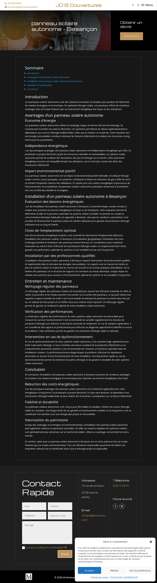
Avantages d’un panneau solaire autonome (48, 77)
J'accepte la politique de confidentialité (44, 547)
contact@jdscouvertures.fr (23, 7)
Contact (131, 36)
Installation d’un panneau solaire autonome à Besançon (54, 81)
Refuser (114, 570)
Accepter (89, 570)
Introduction (33, 73)
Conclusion (32, 89)
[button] (150, 541)
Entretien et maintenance (39, 85)
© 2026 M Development (68, 577)
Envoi (65, 554)
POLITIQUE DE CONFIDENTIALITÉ (124, 577)
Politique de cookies (100, 577)
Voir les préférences (140, 570)
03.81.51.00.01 (14, 3)
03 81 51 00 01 (121, 485)
